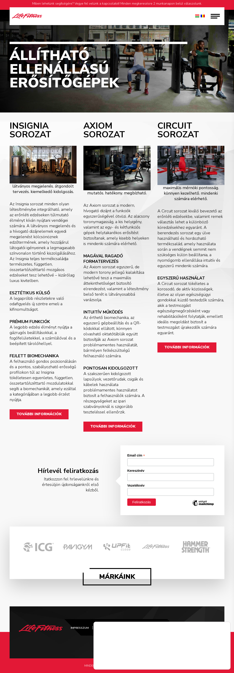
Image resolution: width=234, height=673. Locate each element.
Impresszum (80, 628)
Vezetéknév (136, 485)
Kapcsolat (169, 628)
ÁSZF (149, 628)
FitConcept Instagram (188, 633)
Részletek (106, 663)
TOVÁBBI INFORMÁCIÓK (39, 414)
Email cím (136, 455)
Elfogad (211, 658)
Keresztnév (135, 470)
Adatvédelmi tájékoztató (117, 628)
